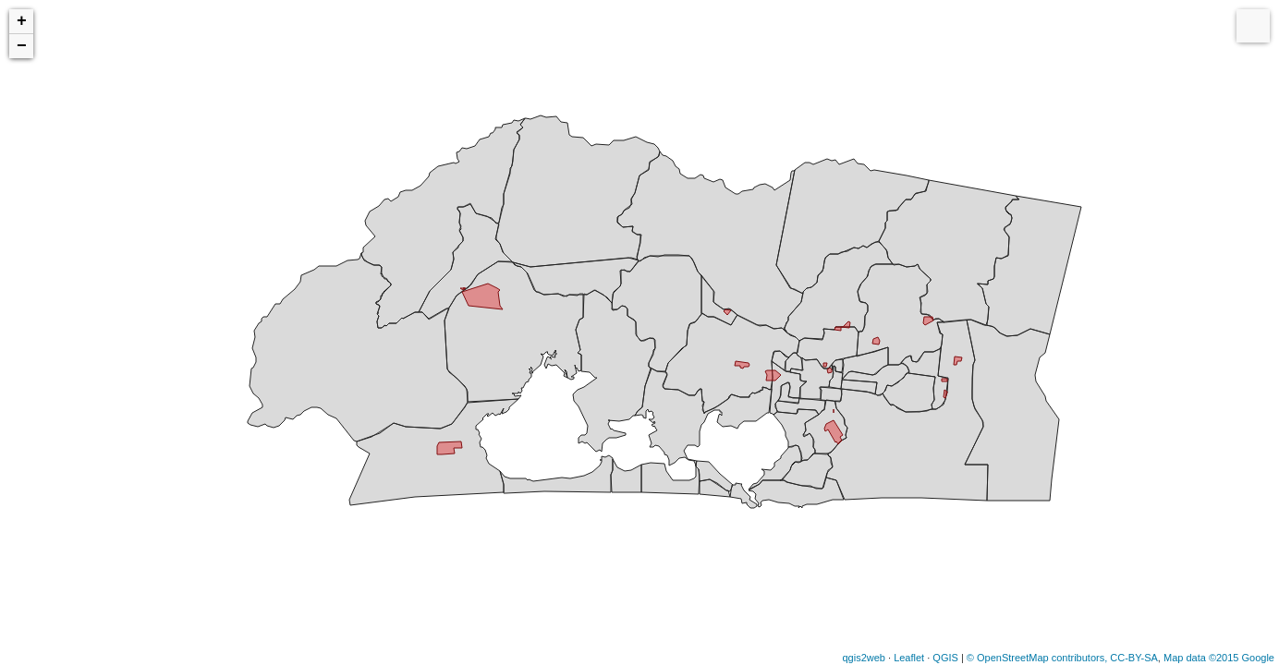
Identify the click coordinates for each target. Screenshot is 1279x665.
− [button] (22, 46)
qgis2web (863, 657)
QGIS (945, 657)
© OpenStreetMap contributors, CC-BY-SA (1062, 657)
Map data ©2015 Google (1218, 657)
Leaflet (909, 657)
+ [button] (22, 21)
